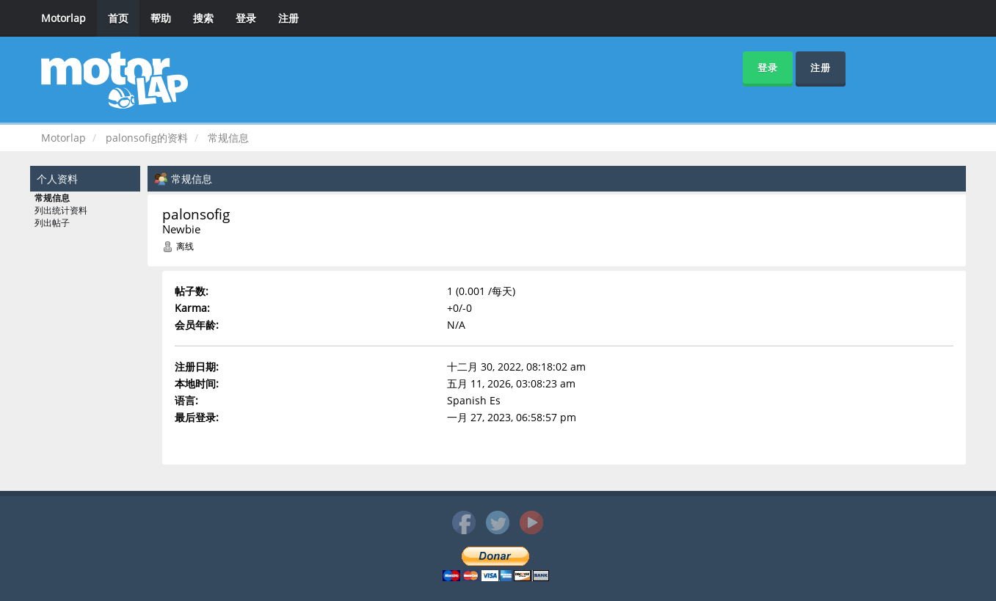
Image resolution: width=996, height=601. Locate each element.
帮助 (160, 18)
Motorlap (63, 18)
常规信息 (52, 198)
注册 (288, 18)
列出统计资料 (60, 210)
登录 (246, 18)
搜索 (203, 18)
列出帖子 (52, 223)
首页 (118, 18)
